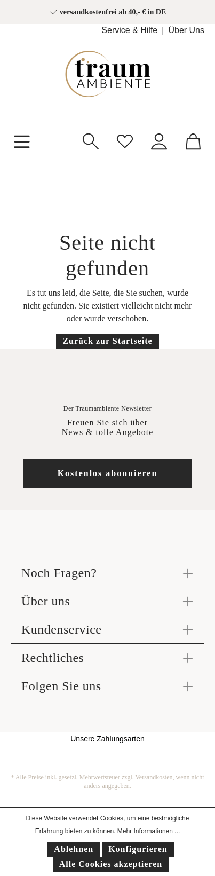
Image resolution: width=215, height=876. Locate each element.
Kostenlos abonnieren (108, 473)
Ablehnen (73, 849)
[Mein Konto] (159, 140)
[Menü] (22, 140)
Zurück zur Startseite (107, 340)
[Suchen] (90, 140)
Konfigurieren (137, 849)
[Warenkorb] (193, 140)
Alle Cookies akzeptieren (110, 864)
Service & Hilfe (129, 30)
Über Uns (186, 30)
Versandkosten (154, 777)
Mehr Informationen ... (148, 831)
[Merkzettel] (125, 140)
